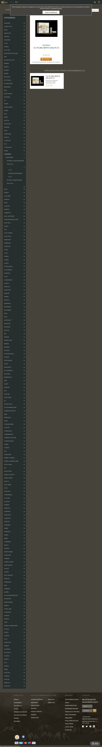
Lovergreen (8, 280)
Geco (5, 189)
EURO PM (7, 672)
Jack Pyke (7, 223)
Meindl (6, 296)
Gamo (6, 150)
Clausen (7, 501)
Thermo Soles (9, 441)
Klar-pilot (7, 236)
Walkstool (8, 471)
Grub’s (6, 192)
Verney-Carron (9, 458)
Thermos (7, 511)
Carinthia (7, 518)
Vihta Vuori (8, 464)
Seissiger (7, 525)
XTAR (5, 622)
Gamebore (7, 154)
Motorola (7, 307)
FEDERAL (7, 676)
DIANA (6, 110)
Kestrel (6, 548)
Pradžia (8, 9)
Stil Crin (7, 498)
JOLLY (5, 639)
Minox (6, 535)
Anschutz (7, 33)
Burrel (6, 592)
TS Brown (7, 541)
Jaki (5, 229)
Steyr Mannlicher (10, 407)
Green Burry (8, 602)
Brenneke (7, 87)
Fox (5, 144)
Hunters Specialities (11, 219)
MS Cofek (7, 686)
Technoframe (8, 424)
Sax (5, 390)
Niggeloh (7, 323)
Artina (6, 46)
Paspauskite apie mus (72, 711)
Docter (6, 120)
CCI (5, 100)
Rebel (6, 669)
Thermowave (8, 434)
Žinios (67, 702)
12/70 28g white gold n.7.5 (46, 47)
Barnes (6, 63)
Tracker (7, 521)
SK (5, 400)
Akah (6, 30)
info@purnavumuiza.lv (90, 719)
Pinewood (7, 582)
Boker (6, 73)
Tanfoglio (7, 417)
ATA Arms (7, 40)
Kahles (6, 568)
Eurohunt (7, 612)
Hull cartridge (9, 216)
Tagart (6, 572)
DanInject (7, 531)
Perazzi (6, 357)
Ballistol (7, 77)
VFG (5, 468)
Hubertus (7, 213)
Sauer (6, 384)
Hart (5, 202)
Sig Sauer (7, 652)
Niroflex (7, 508)
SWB (5, 414)
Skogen (6, 615)
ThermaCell (8, 431)
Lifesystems (8, 266)
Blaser (6, 70)
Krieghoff (7, 239)
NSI (5, 333)
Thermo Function (10, 437)
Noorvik (7, 347)
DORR (6, 117)
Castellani (7, 609)
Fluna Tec (7, 140)
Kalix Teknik (8, 233)
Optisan (7, 350)
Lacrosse (7, 246)
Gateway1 (7, 649)
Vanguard (7, 454)
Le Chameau (8, 270)
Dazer (6, 103)
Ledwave (7, 273)
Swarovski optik (10, 411)
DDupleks (7, 124)
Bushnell (7, 97)
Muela (6, 545)
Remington (8, 377)
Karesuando (8, 552)
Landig (6, 256)
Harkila (6, 199)
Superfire (7, 598)
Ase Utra (7, 50)
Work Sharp (8, 478)
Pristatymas (35, 705)
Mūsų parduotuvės (71, 720)
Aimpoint (7, 23)
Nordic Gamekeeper (10, 625)
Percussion (8, 360)
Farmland (7, 134)
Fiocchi (6, 137)
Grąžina (33, 714)
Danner (6, 505)
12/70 (10, 170)
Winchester (8, 565)
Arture (6, 36)
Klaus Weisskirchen (11, 595)
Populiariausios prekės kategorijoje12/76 (64, 70)
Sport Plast (8, 404)
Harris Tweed (8, 562)
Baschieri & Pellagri (11, 53)
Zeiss (5, 488)
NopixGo (7, 578)
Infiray (6, 666)
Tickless (7, 427)
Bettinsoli (7, 80)
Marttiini (7, 290)
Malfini (6, 679)
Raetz (6, 364)
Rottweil (7, 374)
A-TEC (6, 43)
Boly (5, 90)
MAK (5, 585)
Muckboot (7, 310)
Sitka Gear (7, 397)
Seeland (7, 394)
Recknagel (7, 367)
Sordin (6, 646)
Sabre (6, 528)
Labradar (7, 243)
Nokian (6, 337)
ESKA (5, 130)
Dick (5, 114)
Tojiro (6, 444)
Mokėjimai (34, 702)
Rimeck (6, 605)
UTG (5, 451)
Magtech (7, 286)
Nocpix (6, 659)
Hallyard (7, 196)
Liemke (6, 263)
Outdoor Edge (9, 354)
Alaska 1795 (8, 26)
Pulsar (6, 629)
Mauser (6, 293)
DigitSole (7, 491)
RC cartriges (8, 370)
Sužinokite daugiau (56, 8)
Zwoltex (7, 682)
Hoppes (6, 209)
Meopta (6, 300)
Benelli (6, 67)
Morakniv (7, 303)
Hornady (7, 588)
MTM (5, 313)
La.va (5, 253)
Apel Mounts (8, 575)
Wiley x (6, 481)
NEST (5, 317)
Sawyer (6, 387)
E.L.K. (5, 662)
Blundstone (8, 83)
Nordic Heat (8, 340)
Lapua (6, 249)
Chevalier (7, 555)
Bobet (6, 538)
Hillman (7, 206)
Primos (6, 619)
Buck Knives (8, 93)
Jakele (6, 226)
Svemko (6, 656)
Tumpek (6, 447)
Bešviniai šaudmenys (15, 173)
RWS (5, 380)
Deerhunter (8, 107)
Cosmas (6, 635)
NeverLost (7, 320)
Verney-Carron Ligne (11, 461)
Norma (6, 343)
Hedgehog (7, 642)
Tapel (6, 421)
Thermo (7, 558)
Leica (5, 276)
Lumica (6, 283)
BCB (5, 56)
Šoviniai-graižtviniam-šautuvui (14, 181)
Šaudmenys (9, 157)
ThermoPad (8, 495)
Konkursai (68, 718)
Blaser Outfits (9, 60)
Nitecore (7, 327)
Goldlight (7, 515)
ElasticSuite (17, 746)
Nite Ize (6, 330)
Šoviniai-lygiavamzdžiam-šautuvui (15, 162)
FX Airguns (7, 147)
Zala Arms (7, 484)
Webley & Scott (9, 474)
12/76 (10, 176)
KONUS (6, 632)
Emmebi (6, 127)
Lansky (6, 260)
